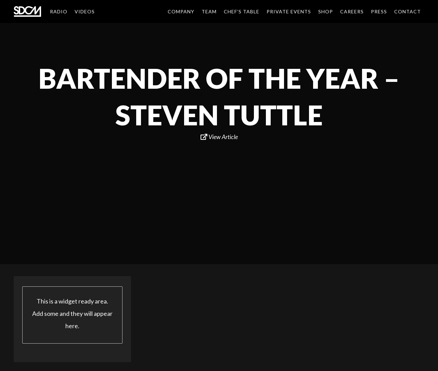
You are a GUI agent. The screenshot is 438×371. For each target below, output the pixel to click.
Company (181, 11)
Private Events (289, 11)
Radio (58, 11)
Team (209, 11)
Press (379, 11)
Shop (325, 11)
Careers (352, 11)
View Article (219, 136)
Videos (85, 11)
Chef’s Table (241, 11)
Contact (407, 11)
